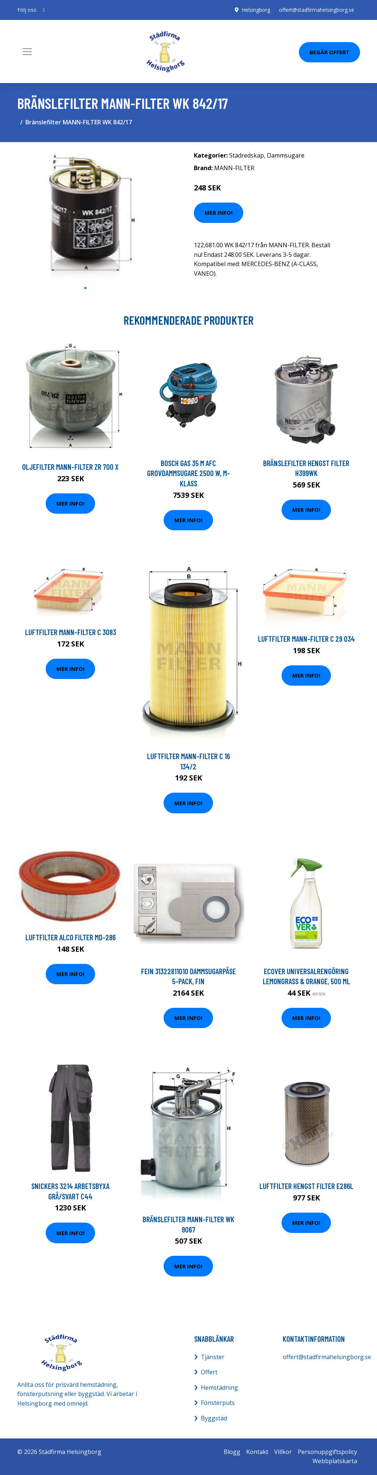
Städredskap (246, 155)
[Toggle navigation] (27, 52)
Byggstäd (214, 1418)
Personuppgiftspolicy (327, 1452)
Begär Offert (329, 52)
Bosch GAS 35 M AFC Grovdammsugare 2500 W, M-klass (188, 473)
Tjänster (212, 1357)
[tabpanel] (85, 214)
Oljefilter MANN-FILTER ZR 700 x (70, 466)
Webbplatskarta (335, 1461)
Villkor (283, 1452)
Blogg (232, 1452)
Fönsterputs (218, 1403)
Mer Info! (219, 212)
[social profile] (44, 10)
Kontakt (257, 1452)
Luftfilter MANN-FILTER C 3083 (70, 632)
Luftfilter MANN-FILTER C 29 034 (306, 638)
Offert (209, 1372)
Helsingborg (256, 9)
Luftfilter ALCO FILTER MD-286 (70, 937)
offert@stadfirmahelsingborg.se (316, 9)
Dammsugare (285, 155)
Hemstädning (219, 1387)
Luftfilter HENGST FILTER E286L (306, 1185)
